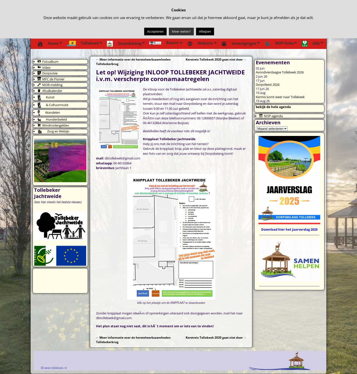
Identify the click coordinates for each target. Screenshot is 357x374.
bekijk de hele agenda (273, 107)
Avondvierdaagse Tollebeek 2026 (280, 72)
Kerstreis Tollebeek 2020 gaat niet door (216, 59)
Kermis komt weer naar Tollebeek (280, 97)
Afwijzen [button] (205, 31)
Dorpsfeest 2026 (267, 84)
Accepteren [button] (155, 31)
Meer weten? (181, 31)
